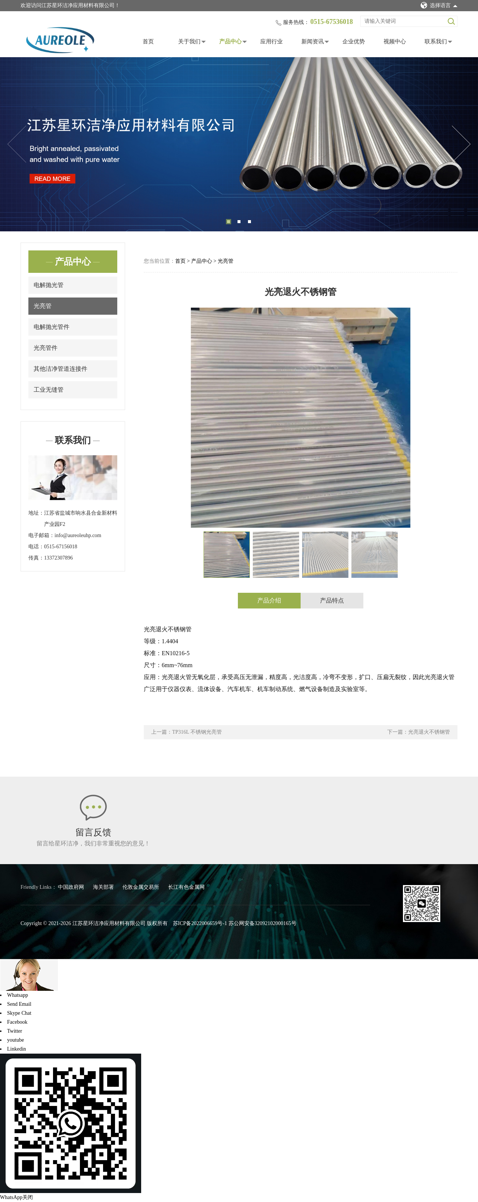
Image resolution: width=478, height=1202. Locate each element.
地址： (36, 513)
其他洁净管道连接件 (60, 369)
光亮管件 (46, 348)
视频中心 (395, 41)
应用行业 (271, 41)
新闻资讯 (312, 41)
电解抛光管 (48, 285)
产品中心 (230, 41)
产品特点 (332, 600)
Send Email (19, 1004)
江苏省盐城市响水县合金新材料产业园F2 (80, 518)
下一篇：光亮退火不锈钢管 (418, 732)
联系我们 (436, 41)
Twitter (14, 1031)
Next (461, 144)
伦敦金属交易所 (141, 887)
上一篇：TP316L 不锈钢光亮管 (186, 732)
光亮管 (43, 306)
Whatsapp (17, 995)
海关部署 (104, 887)
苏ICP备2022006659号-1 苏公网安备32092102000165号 (235, 923)
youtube (15, 1040)
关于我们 (189, 41)
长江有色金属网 (186, 887)
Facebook (17, 1022)
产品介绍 (269, 600)
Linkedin (16, 1049)
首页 (148, 41)
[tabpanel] (239, 144)
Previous (16, 144)
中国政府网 (72, 887)
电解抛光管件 (51, 327)
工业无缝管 (48, 389)
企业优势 (353, 41)
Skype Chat (19, 1013)
